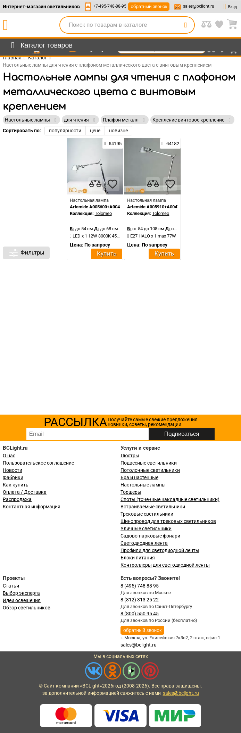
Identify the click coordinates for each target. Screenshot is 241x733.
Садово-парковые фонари (150, 536)
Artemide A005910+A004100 (155, 206)
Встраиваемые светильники (152, 506)
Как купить (15, 485)
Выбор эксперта (21, 593)
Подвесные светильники (148, 463)
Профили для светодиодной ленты (159, 550)
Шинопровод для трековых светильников (168, 521)
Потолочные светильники (150, 470)
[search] (185, 25)
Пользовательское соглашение (38, 463)
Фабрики (13, 477)
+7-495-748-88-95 (109, 6)
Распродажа (17, 499)
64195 (113, 143)
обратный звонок (149, 6)
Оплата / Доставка (25, 492)
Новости (12, 470)
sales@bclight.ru (198, 6)
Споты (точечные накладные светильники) (169, 499)
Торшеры (130, 492)
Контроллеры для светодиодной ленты (165, 565)
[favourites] (112, 184)
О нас (9, 455)
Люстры (129, 455)
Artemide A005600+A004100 (98, 206)
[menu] (40, 45)
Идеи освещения (22, 600)
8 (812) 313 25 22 (139, 599)
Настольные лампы (143, 485)
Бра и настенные (139, 477)
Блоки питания (137, 557)
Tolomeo (103, 213)
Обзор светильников (26, 607)
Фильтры (26, 253)
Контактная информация (31, 506)
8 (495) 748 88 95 (139, 586)
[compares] (95, 184)
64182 (170, 143)
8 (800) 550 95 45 (139, 613)
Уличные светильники (146, 528)
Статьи (11, 586)
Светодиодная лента (144, 543)
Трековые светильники (146, 514)
